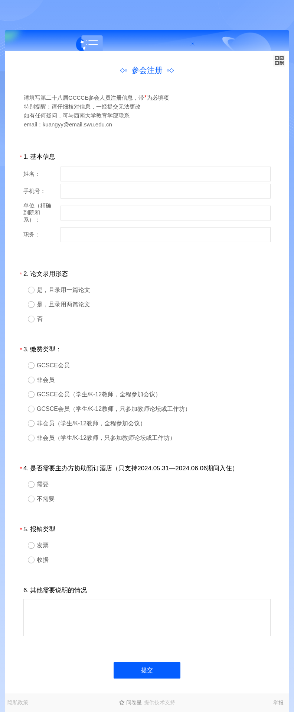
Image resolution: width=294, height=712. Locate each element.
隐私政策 (17, 702)
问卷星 (134, 702)
